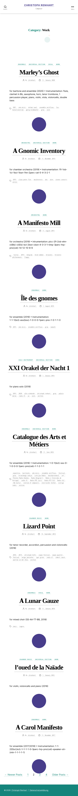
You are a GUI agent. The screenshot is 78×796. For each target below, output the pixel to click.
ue (28, 396)
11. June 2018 (48, 452)
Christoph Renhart (39, 5)
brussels (49, 255)
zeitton (40, 396)
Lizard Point (39, 526)
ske (46, 179)
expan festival (44, 555)
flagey (26, 257)
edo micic (22, 107)
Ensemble (22, 64)
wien (48, 110)
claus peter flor (25, 179)
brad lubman (39, 255)
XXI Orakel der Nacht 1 (39, 367)
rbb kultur (17, 483)
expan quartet (57, 555)
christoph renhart (43, 393)
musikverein (38, 179)
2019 (14, 179)
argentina (16, 473)
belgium (29, 255)
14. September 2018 (48, 534)
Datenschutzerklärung (39, 790)
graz (42, 110)
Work (58, 64)
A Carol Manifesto (39, 727)
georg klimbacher (32, 110)
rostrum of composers (31, 483)
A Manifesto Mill (39, 222)
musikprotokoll (53, 475)
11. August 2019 (48, 231)
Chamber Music (35, 518)
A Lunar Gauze (39, 600)
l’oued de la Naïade (39, 667)
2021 (14, 107)
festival (62, 473)
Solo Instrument (26, 360)
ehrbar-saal (32, 107)
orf (63, 475)
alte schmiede (29, 393)
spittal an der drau (20, 560)
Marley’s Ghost (38, 72)
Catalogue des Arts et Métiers (39, 440)
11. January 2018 (48, 608)
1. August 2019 (48, 306)
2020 (20, 393)
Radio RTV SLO (49, 480)
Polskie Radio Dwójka (21, 478)
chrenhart (31, 80)
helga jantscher (28, 557)
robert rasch (60, 557)
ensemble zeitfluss (47, 107)
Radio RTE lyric (36, 480)
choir (15, 626)
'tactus (15, 255)
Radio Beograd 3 (37, 478)
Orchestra (26, 143)
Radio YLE (60, 480)
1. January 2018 (48, 376)
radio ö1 (22, 396)
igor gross (40, 557)
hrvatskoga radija (25, 475)
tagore (21, 626)
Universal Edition (37, 64)
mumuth (53, 327)
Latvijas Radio (40, 475)
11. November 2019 (48, 159)
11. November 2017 (48, 735)
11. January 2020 (48, 80)
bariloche (26, 473)
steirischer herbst (49, 483)
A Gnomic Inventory (39, 150)
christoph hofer (30, 555)
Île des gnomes (39, 298)
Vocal (50, 64)
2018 (14, 555)
